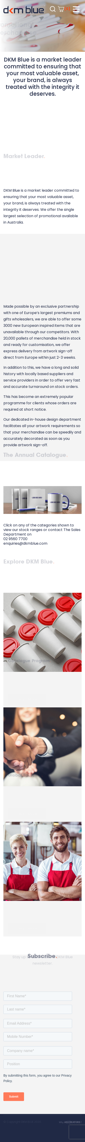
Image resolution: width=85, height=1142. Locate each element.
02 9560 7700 (15, 538)
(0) (64, 8)
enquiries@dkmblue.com (25, 543)
